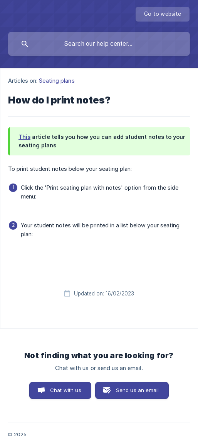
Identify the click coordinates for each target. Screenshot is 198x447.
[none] (163, 14)
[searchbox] (99, 44)
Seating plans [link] (56, 80)
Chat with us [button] (65, 390)
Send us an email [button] (137, 390)
